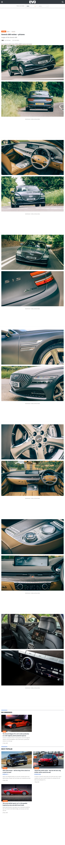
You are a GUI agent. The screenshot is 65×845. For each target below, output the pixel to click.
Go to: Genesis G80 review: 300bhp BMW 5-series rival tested (16, 44)
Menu (2, 2)
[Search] (63, 2)
